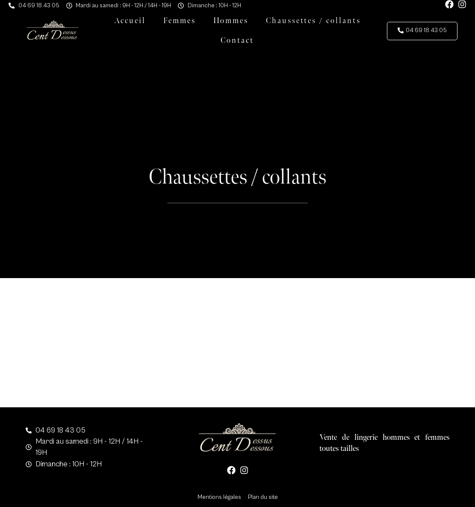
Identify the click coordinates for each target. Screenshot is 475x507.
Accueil (130, 20)
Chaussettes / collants (313, 20)
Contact (237, 40)
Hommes (230, 20)
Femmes (179, 20)
